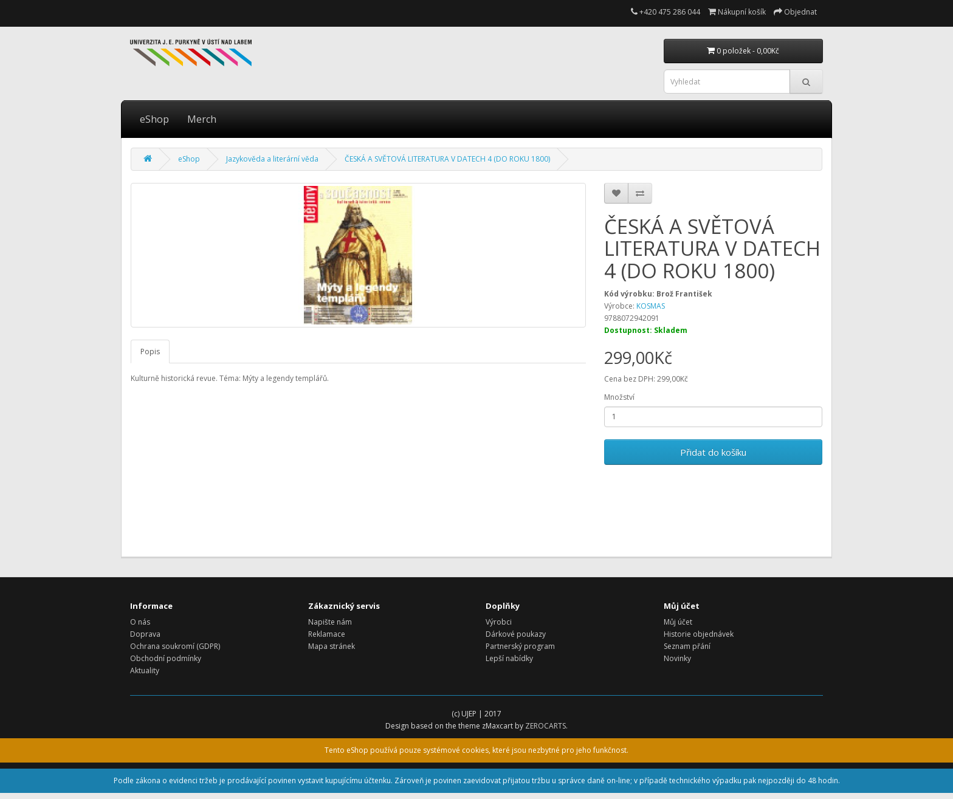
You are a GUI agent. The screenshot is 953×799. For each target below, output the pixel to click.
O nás (140, 622)
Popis (150, 351)
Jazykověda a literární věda (272, 159)
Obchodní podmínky (165, 658)
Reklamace (326, 634)
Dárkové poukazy (516, 634)
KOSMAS (650, 306)
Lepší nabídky (509, 658)
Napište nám (330, 622)
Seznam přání (687, 646)
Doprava (145, 634)
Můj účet (678, 622)
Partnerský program (520, 646)
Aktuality (144, 670)
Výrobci (499, 622)
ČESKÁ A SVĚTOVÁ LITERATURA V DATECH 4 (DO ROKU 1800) (447, 159)
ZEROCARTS (545, 726)
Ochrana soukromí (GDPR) (175, 646)
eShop (154, 119)
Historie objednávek (699, 634)
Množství (619, 397)
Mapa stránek (331, 646)
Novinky (677, 658)
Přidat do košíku (713, 452)
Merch (201, 119)
